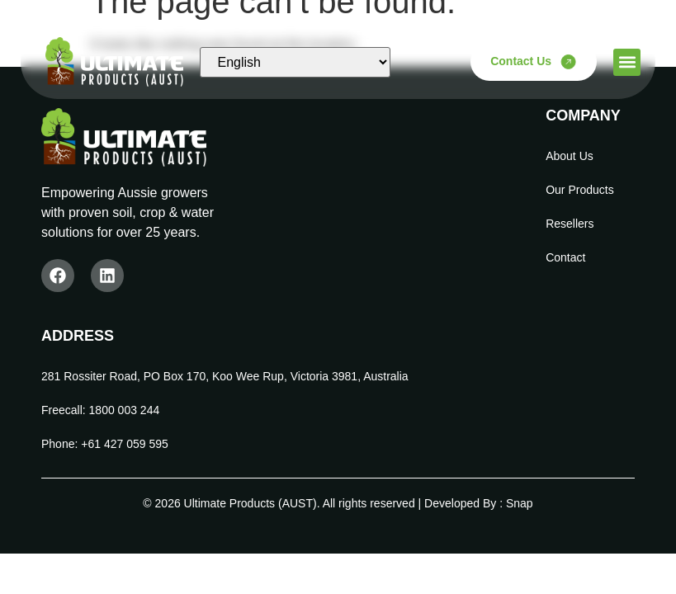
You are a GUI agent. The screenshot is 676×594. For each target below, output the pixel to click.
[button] (627, 62)
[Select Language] (295, 62)
